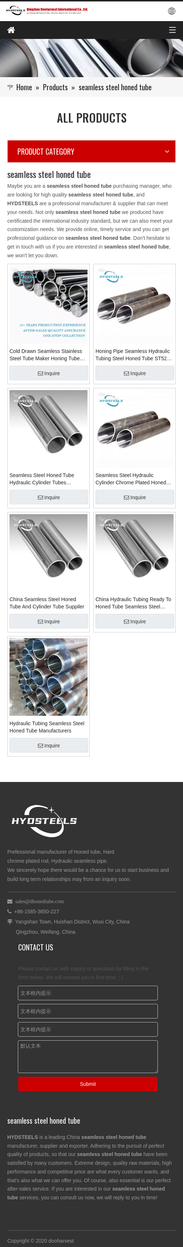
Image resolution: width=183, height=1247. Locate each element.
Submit (88, 1084)
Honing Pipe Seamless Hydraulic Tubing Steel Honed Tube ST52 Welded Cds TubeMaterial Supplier (133, 355)
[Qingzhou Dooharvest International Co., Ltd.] (91, 58)
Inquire (49, 373)
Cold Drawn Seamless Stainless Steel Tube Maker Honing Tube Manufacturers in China (45, 355)
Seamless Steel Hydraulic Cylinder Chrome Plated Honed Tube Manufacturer (131, 479)
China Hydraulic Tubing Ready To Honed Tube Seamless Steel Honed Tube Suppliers (133, 603)
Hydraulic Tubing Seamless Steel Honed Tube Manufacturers (46, 727)
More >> (162, 1122)
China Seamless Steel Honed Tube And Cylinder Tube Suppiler (46, 602)
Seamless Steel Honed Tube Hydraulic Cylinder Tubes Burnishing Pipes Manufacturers (45, 479)
